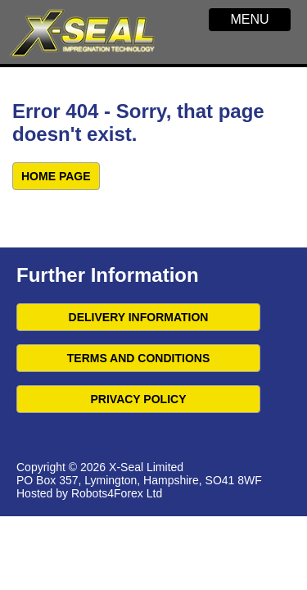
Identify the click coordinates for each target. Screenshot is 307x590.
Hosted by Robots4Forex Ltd (89, 493)
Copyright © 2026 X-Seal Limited (99, 467)
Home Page (56, 176)
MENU (249, 19)
